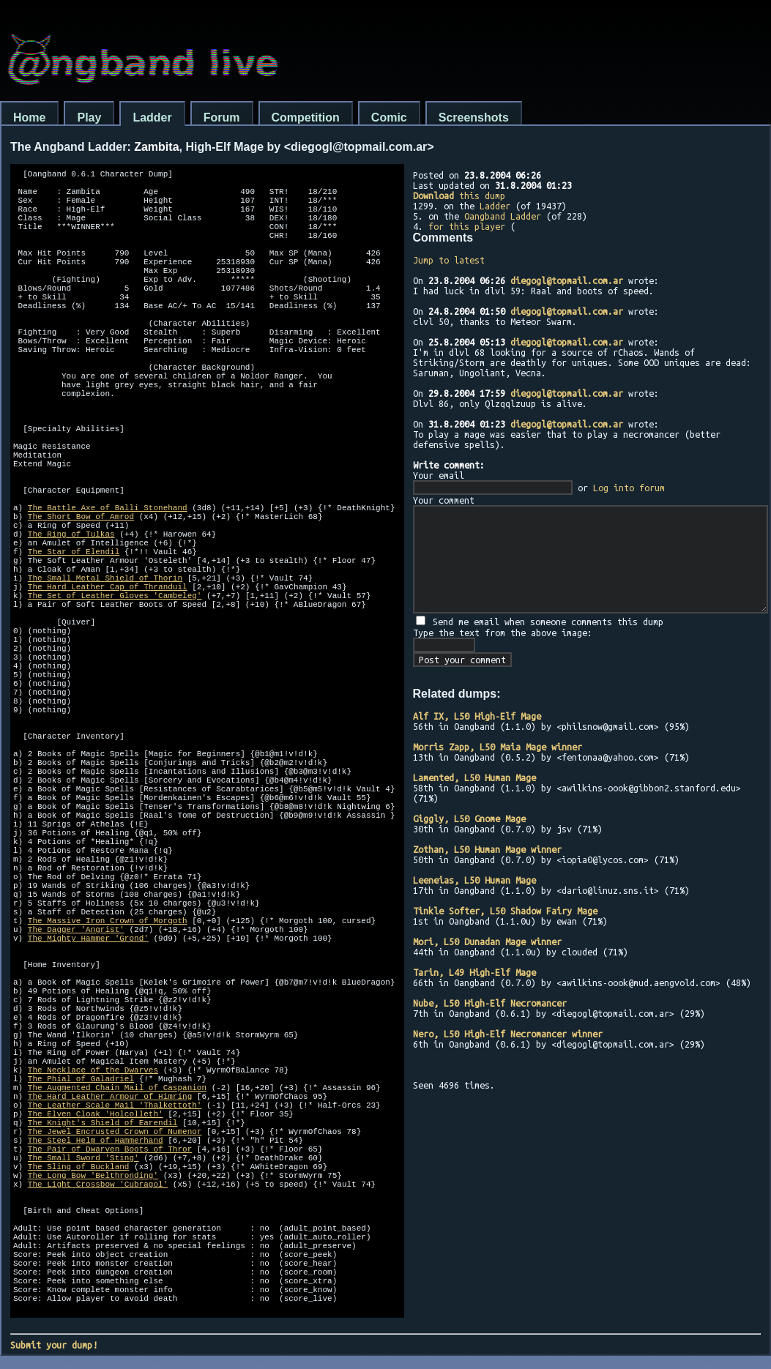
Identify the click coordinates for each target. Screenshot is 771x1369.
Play (89, 117)
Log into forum (629, 487)
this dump (459, 195)
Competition (306, 117)
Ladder (152, 117)
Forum (222, 117)
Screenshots (474, 117)
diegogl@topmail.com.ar (566, 280)
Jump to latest (449, 260)
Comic (389, 117)
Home (29, 117)
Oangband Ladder (502, 216)
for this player (466, 226)
